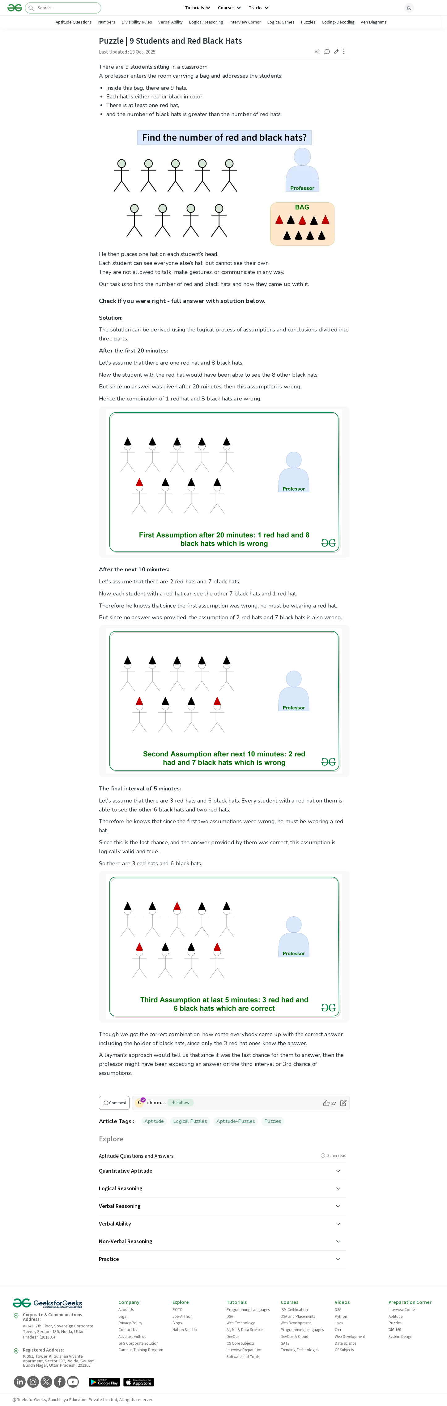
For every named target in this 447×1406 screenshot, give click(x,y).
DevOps (233, 1336)
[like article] (329, 1103)
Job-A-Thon (182, 1316)
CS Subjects (344, 1350)
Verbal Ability (170, 22)
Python (341, 1316)
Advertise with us (132, 1336)
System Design (400, 1336)
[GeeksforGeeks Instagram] (32, 1382)
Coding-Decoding (338, 22)
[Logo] (14, 7)
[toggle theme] (409, 8)
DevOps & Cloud (294, 1336)
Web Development (296, 1323)
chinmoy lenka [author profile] (157, 1102)
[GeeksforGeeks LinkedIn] (19, 1382)
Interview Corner (402, 1310)
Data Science (345, 1343)
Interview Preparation (244, 1350)
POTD (177, 1310)
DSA (230, 1316)
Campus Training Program (140, 1350)
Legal (122, 1316)
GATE (285, 1343)
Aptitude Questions (74, 22)
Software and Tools (243, 1357)
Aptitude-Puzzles (235, 1121)
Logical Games (281, 22)
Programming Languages (248, 1310)
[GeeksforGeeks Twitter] (45, 1382)
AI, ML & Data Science (244, 1330)
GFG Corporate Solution (138, 1343)
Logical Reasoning (206, 22)
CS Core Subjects (240, 1343)
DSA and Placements (298, 1316)
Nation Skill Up (184, 1330)
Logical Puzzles (190, 1121)
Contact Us (127, 1330)
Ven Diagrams (374, 22)
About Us (126, 1310)
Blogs (177, 1323)
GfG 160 (395, 1330)
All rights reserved (136, 1399)
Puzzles (308, 22)
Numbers (106, 22)
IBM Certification (294, 1310)
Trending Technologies (300, 1350)
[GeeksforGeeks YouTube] (72, 1382)
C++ (338, 1330)
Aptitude (154, 1121)
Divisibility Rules (136, 22)
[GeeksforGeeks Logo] (60, 1305)
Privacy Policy (130, 1323)
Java (339, 1323)
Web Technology (241, 1323)
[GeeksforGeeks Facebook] (59, 1382)
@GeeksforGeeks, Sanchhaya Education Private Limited (64, 1399)
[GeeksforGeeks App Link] (104, 1382)
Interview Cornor (245, 22)
